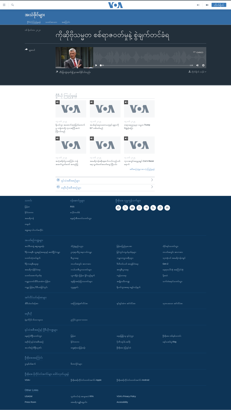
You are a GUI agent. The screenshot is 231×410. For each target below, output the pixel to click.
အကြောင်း (66, 22)
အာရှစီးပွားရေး (123, 270)
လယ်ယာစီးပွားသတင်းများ (81, 270)
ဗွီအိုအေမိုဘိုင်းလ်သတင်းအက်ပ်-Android (133, 380)
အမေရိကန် (29, 218)
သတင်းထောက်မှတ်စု (33, 275)
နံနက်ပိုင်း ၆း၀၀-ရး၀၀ (34, 320)
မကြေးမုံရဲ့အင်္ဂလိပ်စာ (79, 303)
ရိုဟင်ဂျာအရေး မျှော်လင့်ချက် (129, 287)
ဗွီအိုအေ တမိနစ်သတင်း (172, 336)
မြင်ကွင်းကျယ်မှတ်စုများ (126, 252)
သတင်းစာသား (51, 22)
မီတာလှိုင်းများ (76, 364)
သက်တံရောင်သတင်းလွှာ (172, 281)
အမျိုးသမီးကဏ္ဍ (123, 281)
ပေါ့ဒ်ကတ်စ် (75, 212)
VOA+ (27, 380)
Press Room (30, 402)
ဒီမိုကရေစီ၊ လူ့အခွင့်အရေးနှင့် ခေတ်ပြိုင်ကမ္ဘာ (42, 252)
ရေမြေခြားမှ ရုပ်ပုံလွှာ (125, 336)
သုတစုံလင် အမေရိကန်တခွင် (174, 258)
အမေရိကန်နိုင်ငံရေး (33, 270)
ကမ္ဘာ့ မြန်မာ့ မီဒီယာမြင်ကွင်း (36, 287)
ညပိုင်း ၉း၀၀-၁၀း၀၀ (79, 320)
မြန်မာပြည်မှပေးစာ (124, 246)
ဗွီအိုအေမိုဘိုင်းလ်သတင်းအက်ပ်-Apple (86, 380)
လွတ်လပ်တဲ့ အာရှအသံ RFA (82, 396)
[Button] (30, 50)
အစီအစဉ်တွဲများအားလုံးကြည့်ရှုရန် (142, 169)
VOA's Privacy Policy (126, 396)
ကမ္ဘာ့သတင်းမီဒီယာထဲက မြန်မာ (37, 281)
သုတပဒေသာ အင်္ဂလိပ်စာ (173, 303)
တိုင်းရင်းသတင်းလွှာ (170, 246)
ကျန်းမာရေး (121, 275)
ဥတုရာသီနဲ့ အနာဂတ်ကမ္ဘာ (81, 252)
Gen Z (165, 264)
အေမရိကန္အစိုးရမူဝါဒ (79, 402)
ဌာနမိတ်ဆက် (30, 364)
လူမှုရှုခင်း (74, 287)
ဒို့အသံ (165, 275)
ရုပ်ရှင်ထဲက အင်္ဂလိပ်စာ (126, 303)
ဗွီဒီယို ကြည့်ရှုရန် (34, 22)
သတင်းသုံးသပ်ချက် (33, 258)
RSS (72, 206)
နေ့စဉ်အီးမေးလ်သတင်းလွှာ (81, 218)
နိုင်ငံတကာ (29, 212)
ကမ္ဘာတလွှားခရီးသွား (125, 258)
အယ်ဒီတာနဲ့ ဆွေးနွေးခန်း (34, 246)
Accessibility (122, 402)
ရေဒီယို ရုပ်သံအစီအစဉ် (34, 342)
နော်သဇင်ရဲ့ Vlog (169, 342)
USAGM (28, 396)
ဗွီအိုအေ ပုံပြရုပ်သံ (124, 347)
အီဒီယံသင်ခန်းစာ (31, 303)
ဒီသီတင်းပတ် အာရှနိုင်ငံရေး (127, 264)
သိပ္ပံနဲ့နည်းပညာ (77, 246)
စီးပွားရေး (75, 258)
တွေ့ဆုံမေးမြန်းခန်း (78, 347)
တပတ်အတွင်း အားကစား (81, 264)
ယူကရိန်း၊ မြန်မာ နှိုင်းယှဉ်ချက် (83, 275)
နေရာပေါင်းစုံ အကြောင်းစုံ (173, 270)
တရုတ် (27, 224)
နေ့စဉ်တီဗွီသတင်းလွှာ (33, 336)
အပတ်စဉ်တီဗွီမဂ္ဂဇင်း (33, 347)
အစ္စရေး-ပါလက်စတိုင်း (34, 230)
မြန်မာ (27, 206)
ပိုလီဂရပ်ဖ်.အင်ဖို (123, 342)
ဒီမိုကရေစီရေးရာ (32, 264)
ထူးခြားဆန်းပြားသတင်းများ (81, 281)
